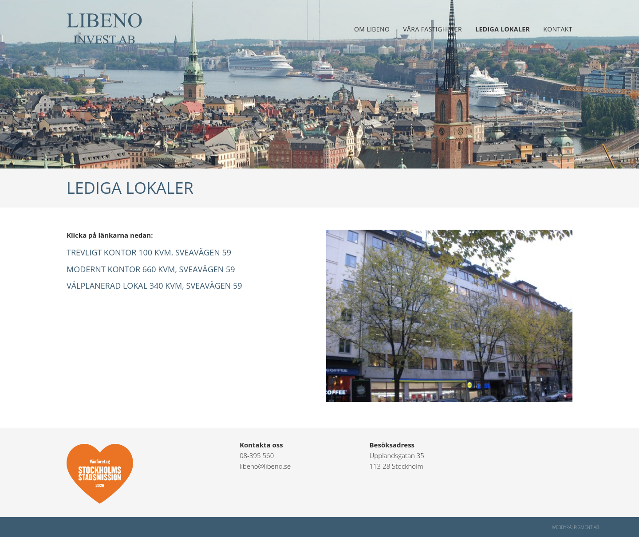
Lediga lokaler (502, 29)
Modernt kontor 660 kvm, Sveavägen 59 (151, 269)
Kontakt (557, 29)
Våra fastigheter (432, 29)
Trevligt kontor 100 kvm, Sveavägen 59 (149, 252)
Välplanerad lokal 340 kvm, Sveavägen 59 (154, 285)
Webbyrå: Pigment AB (575, 527)
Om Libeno (372, 29)
